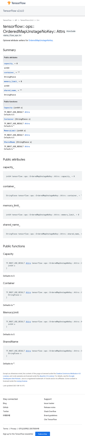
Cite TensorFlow (50, 419)
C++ (38, 20)
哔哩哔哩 (6, 415)
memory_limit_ (11, 81)
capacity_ (9, 63)
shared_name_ (11, 90)
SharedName (10, 142)
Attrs (27, 112)
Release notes (49, 407)
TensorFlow (7, 20)
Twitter (6, 411)
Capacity (8, 107)
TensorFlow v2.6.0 (13, 10)
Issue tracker (49, 403)
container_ (10, 72)
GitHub (5, 407)
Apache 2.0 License (47, 376)
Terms (5, 429)
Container (9, 119)
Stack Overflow (50, 411)
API (16, 20)
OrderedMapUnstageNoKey (41, 40)
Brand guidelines (50, 415)
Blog (5, 403)
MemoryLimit (10, 130)
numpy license (22, 381)
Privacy (13, 429)
